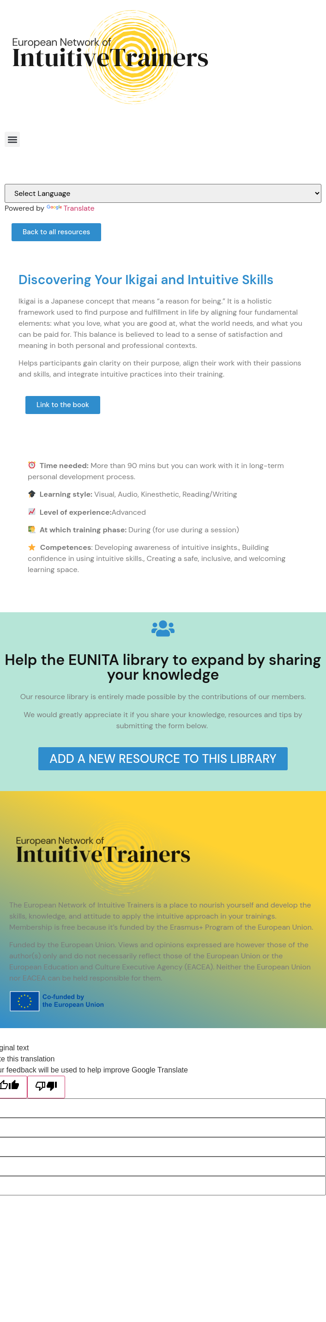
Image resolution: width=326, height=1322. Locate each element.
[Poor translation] (46, 1087)
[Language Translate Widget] (163, 193)
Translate (71, 208)
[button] (12, 139)
